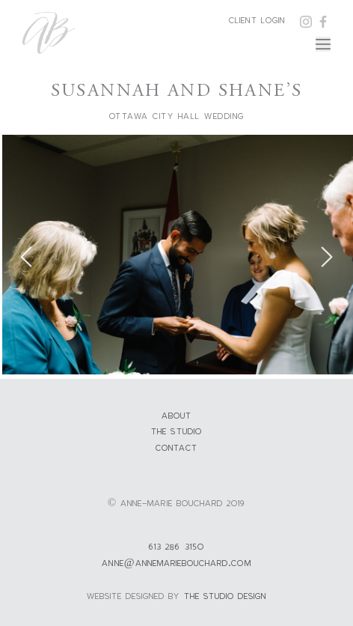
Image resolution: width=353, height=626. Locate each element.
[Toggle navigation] (323, 44)
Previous (26, 257)
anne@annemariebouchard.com (176, 562)
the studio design (225, 595)
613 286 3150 (176, 546)
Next (327, 257)
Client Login (257, 19)
